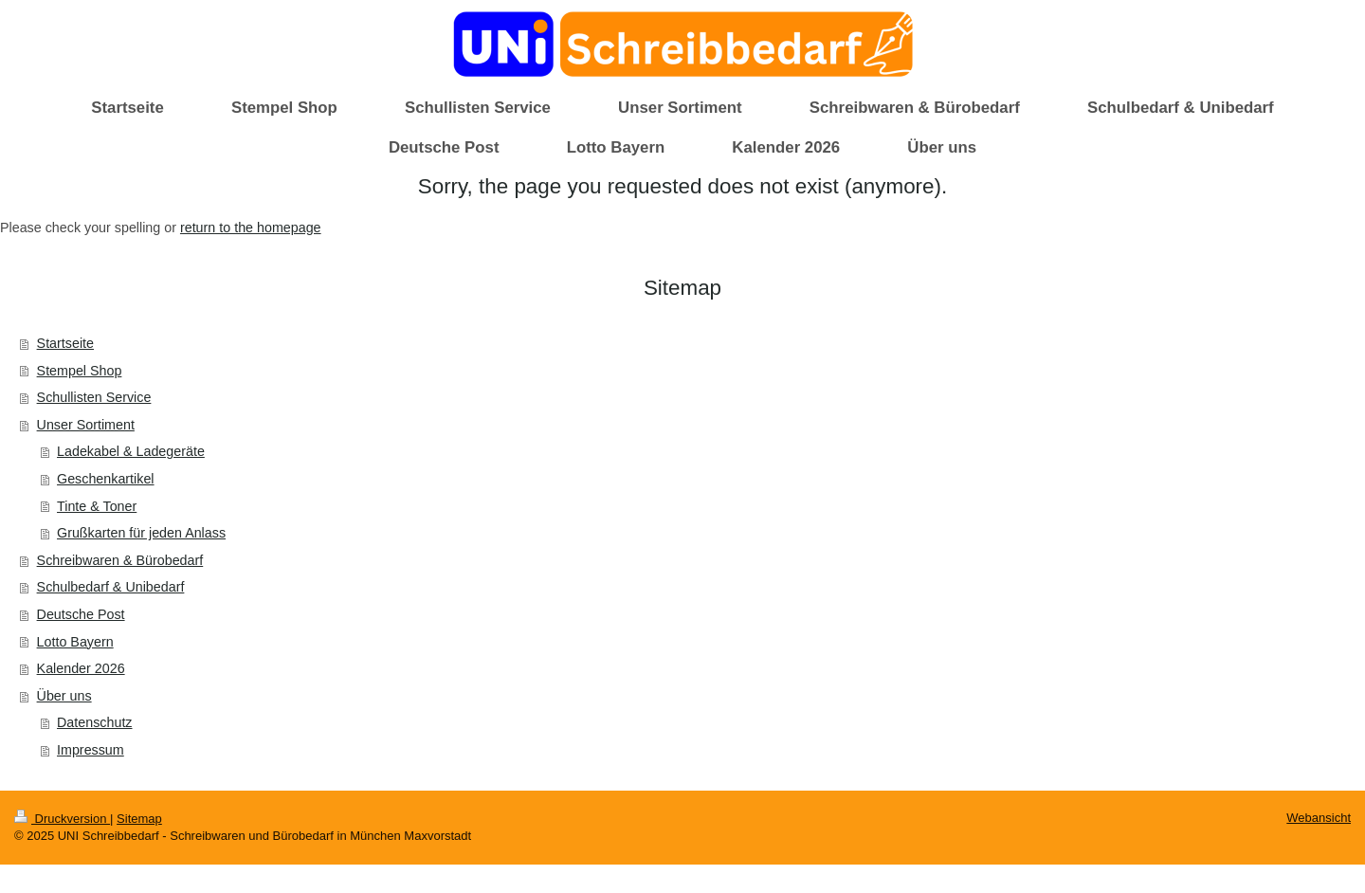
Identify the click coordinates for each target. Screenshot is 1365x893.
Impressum (90, 749)
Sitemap (139, 818)
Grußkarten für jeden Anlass (141, 532)
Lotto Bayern (75, 641)
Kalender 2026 (81, 668)
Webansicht (1318, 818)
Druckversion (62, 818)
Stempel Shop (79, 370)
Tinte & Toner (96, 506)
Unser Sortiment (86, 424)
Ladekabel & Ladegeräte (131, 451)
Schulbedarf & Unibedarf (111, 586)
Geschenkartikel (106, 478)
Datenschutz (94, 722)
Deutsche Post (81, 614)
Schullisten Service (94, 397)
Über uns (64, 695)
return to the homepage (250, 227)
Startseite (65, 343)
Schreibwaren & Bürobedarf (120, 560)
